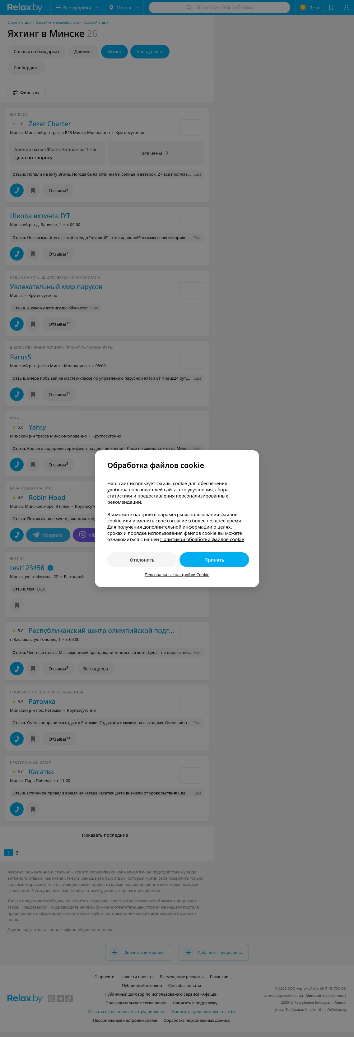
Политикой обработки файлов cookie (202, 539)
